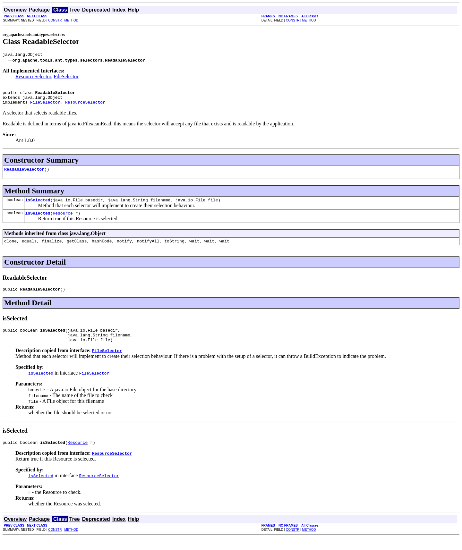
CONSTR (55, 20)
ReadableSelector (24, 174)
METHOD (71, 20)
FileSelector (66, 77)
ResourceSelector (33, 77)
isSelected (37, 205)
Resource (63, 220)
